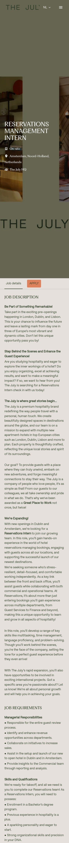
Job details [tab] (13, 283)
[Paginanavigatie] (61, 7)
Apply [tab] (34, 283)
